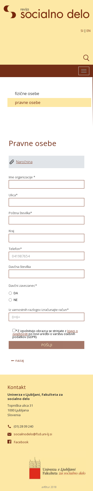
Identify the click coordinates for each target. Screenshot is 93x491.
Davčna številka (20, 266)
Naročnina (24, 161)
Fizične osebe (27, 94)
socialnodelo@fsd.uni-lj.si (33, 434)
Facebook (21, 442)
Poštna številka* (20, 213)
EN (89, 30)
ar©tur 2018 (49, 487)
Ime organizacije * (22, 177)
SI (82, 30)
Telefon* (15, 248)
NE (13, 300)
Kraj (11, 231)
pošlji (46, 345)
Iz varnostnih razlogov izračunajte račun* (39, 309)
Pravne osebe (27, 102)
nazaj (19, 360)
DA (13, 293)
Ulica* (13, 195)
